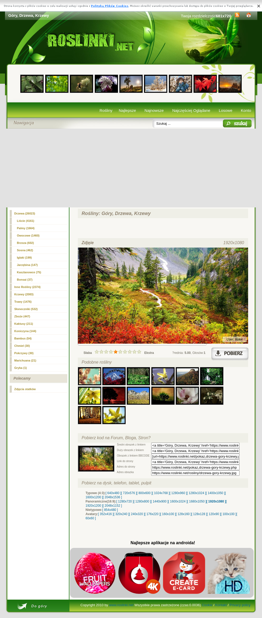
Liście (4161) (25, 220)
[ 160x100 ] (168, 514)
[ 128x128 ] (199, 514)
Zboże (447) (22, 316)
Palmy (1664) (26, 228)
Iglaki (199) (24, 257)
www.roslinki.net (121, 605)
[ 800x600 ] (144, 493)
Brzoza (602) (25, 242)
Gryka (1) (20, 367)
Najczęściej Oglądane (191, 110)
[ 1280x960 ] (178, 493)
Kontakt (221, 605)
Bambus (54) (23, 338)
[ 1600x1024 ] (177, 501)
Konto (246, 110)
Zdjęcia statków (25, 389)
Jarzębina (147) (27, 264)
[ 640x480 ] (113, 493)
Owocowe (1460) (28, 235)
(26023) (24, 213)
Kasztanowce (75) (29, 272)
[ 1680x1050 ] (196, 501)
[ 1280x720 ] (125, 501)
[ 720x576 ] (129, 493)
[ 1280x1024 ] (196, 493)
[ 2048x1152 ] (112, 505)
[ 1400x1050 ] (215, 493)
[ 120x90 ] (214, 514)
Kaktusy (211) (23, 323)
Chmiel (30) (22, 345)
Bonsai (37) (24, 279)
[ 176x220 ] (152, 514)
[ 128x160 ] (183, 514)
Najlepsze (127, 110)
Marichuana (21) (25, 360)
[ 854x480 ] (110, 510)
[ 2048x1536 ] (112, 497)
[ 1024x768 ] (161, 493)
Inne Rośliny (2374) (27, 287)
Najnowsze (154, 110)
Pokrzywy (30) (24, 353)
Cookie (207, 605)
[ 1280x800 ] (142, 501)
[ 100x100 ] (228, 514)
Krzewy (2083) (24, 294)
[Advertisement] (131, 168)
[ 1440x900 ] (159, 501)
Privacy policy (240, 605)
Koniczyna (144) (25, 331)
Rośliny (106, 110)
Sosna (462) (25, 250)
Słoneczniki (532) (26, 309)
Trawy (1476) (23, 301)
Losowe (225, 110)
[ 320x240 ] (121, 514)
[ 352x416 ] (105, 514)
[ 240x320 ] (137, 514)
